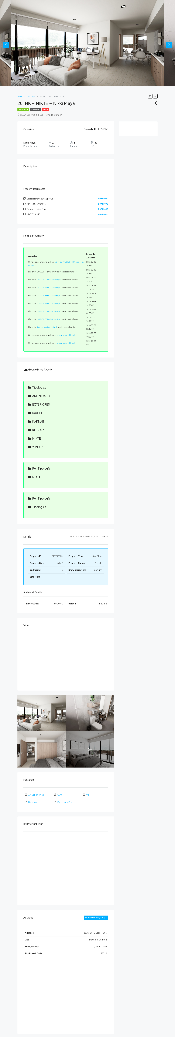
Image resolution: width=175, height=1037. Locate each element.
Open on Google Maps (96, 916)
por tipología (39, 468)
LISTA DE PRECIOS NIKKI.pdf (49, 280)
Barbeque (33, 801)
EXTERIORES (39, 404)
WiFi (88, 794)
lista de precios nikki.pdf (47, 327)
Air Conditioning (36, 794)
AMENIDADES (39, 396)
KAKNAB (36, 421)
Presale (35, 109)
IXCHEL (35, 413)
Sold (45, 109)
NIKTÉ (34, 438)
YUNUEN (36, 447)
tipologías (37, 387)
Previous (6, 45)
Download (103, 199)
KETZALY (36, 430)
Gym (59, 794)
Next (169, 45)
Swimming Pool (65, 801)
